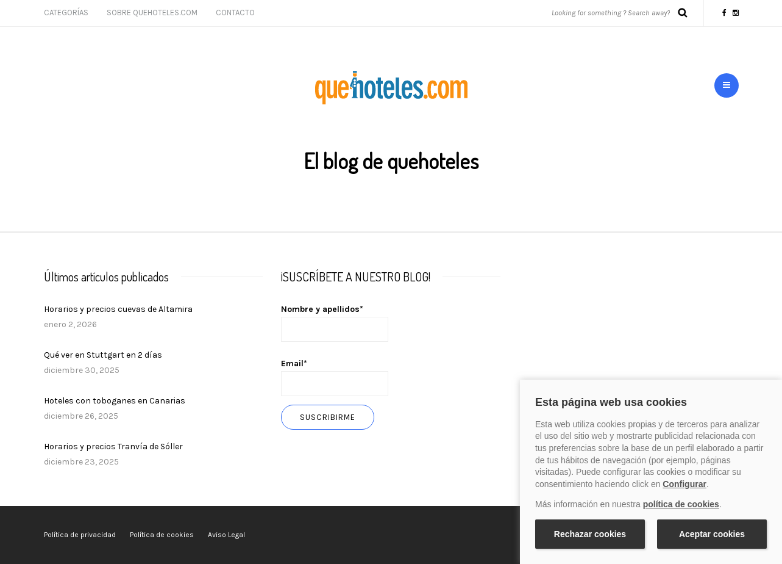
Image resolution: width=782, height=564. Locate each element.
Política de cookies (162, 534)
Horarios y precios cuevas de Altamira (118, 309)
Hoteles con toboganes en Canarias (114, 401)
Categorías (66, 12)
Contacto (235, 12)
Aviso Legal (226, 534)
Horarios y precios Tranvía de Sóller (113, 446)
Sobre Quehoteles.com (152, 12)
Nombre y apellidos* (334, 323)
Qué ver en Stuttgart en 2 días (103, 355)
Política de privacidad (80, 534)
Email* (334, 377)
